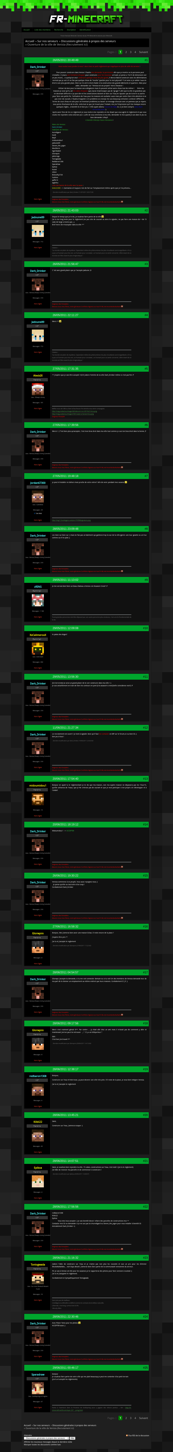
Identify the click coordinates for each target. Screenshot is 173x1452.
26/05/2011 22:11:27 (65, 315)
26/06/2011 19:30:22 (65, 875)
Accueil (27, 29)
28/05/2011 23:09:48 (65, 528)
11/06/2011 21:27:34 (65, 727)
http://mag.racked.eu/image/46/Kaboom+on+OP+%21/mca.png (74, 411)
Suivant (143, 52)
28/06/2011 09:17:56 (65, 1023)
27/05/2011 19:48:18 (65, 476)
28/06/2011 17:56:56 (65, 1206)
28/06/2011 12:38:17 (65, 1069)
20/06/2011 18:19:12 (65, 824)
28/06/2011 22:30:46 (65, 1316)
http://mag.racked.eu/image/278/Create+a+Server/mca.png (73, 414)
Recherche (58, 29)
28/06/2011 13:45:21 (65, 1115)
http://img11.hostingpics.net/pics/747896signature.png (71, 520)
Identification (85, 29)
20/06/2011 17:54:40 (65, 778)
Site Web (39, 513)
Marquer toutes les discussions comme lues (42, 1444)
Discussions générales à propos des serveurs (88, 41)
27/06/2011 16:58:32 (65, 926)
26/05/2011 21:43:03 (65, 210)
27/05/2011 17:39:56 (65, 425)
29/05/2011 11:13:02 (65, 579)
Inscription (71, 29)
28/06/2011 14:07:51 (65, 1160)
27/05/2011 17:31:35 (65, 368)
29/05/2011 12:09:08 (65, 628)
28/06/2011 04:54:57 (65, 972)
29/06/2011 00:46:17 (65, 1367)
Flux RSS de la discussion (138, 1435)
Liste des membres (42, 29)
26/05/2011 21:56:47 (65, 264)
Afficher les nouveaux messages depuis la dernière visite (48, 1442)
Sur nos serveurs (47, 41)
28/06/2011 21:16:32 (65, 1257)
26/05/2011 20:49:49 (65, 60)
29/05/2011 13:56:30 (65, 676)
